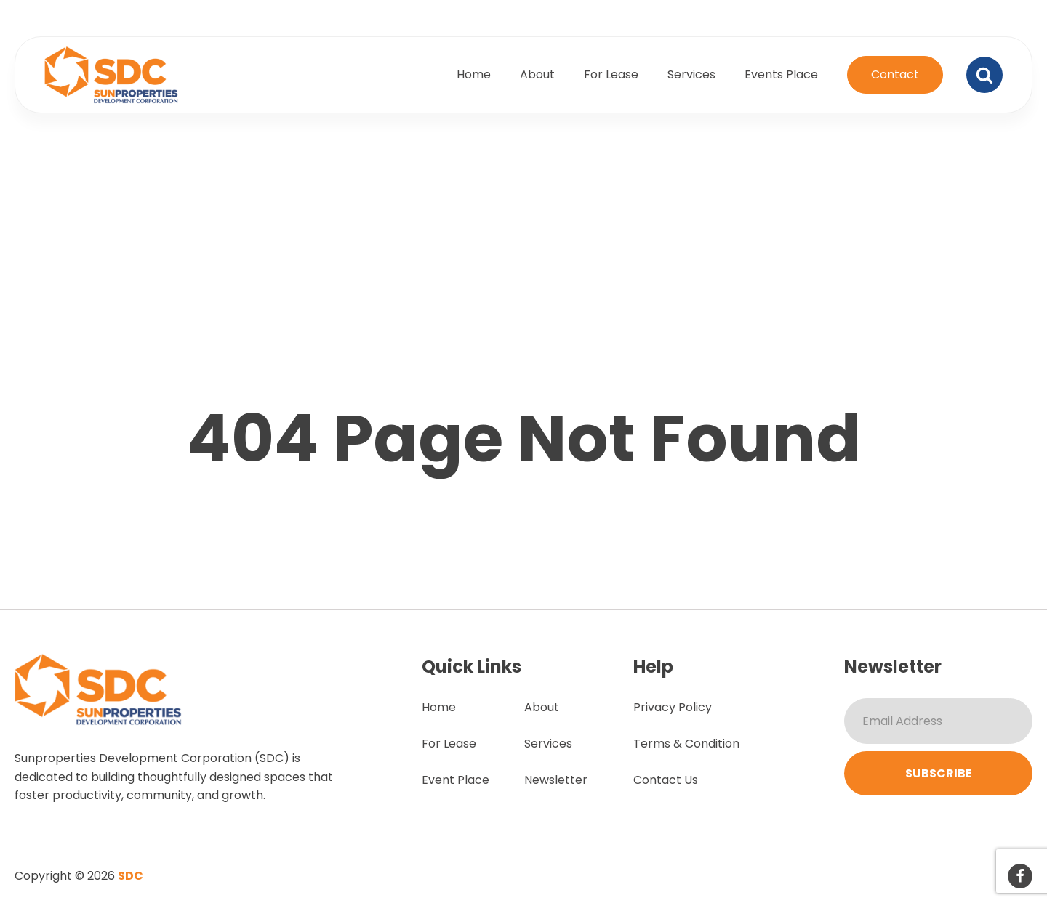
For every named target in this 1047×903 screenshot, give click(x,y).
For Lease (611, 74)
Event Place (455, 780)
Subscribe (938, 773)
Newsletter (555, 780)
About (537, 74)
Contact (895, 74)
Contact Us (665, 780)
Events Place (781, 74)
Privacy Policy (672, 707)
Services (691, 74)
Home (474, 74)
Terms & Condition (686, 743)
